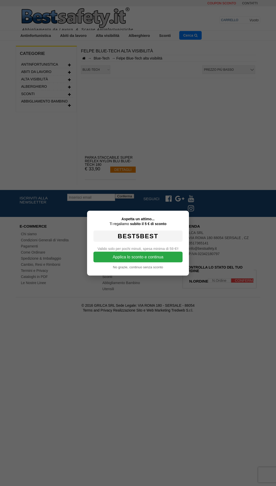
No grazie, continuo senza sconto (138, 267)
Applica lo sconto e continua (138, 257)
